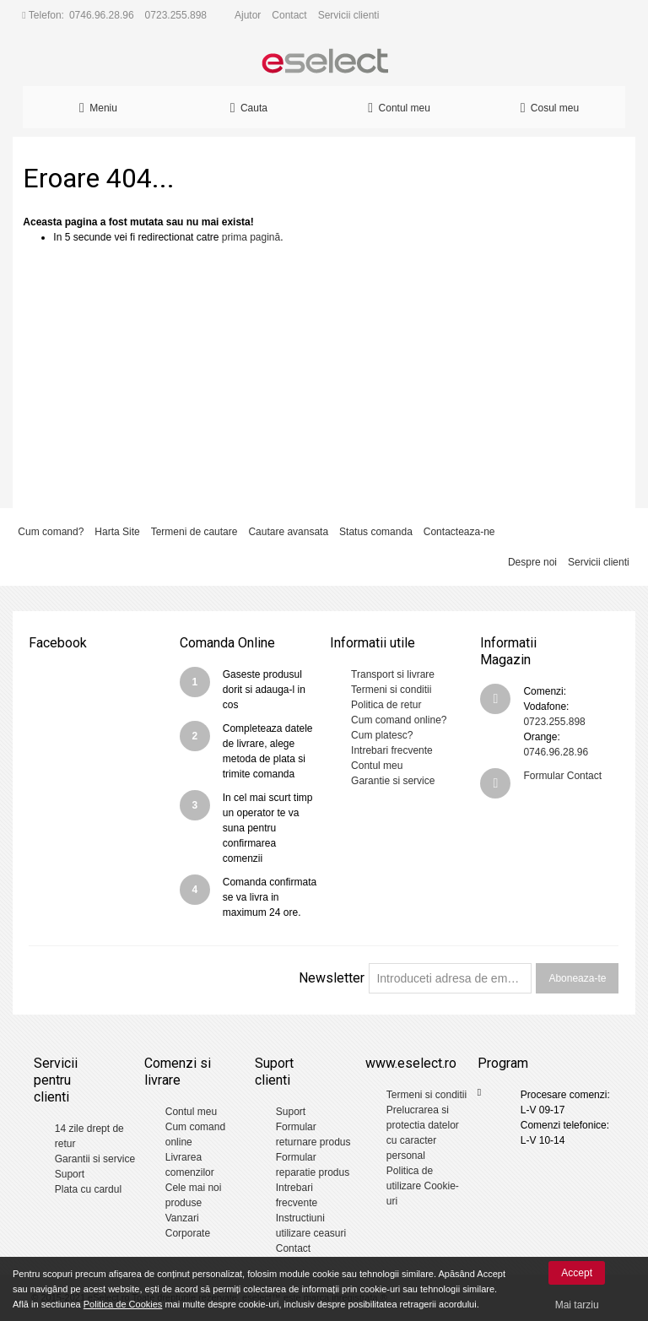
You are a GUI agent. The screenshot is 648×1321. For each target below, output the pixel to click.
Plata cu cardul (88, 1189)
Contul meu (376, 765)
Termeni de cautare (194, 532)
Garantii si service (95, 1159)
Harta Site (116, 532)
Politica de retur (386, 705)
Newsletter (331, 978)
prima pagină (251, 237)
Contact (289, 15)
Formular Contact (562, 776)
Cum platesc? (382, 735)
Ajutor (248, 15)
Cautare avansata (288, 532)
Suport (69, 1174)
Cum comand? (51, 532)
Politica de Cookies (123, 1304)
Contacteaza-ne (459, 532)
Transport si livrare (393, 674)
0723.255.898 (176, 15)
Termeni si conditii (391, 690)
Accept (576, 1273)
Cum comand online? (398, 720)
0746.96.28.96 (101, 15)
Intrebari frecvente (392, 750)
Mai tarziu (577, 1305)
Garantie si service (393, 781)
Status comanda (376, 532)
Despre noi (532, 562)
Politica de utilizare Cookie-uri (422, 1186)
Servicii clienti (349, 15)
